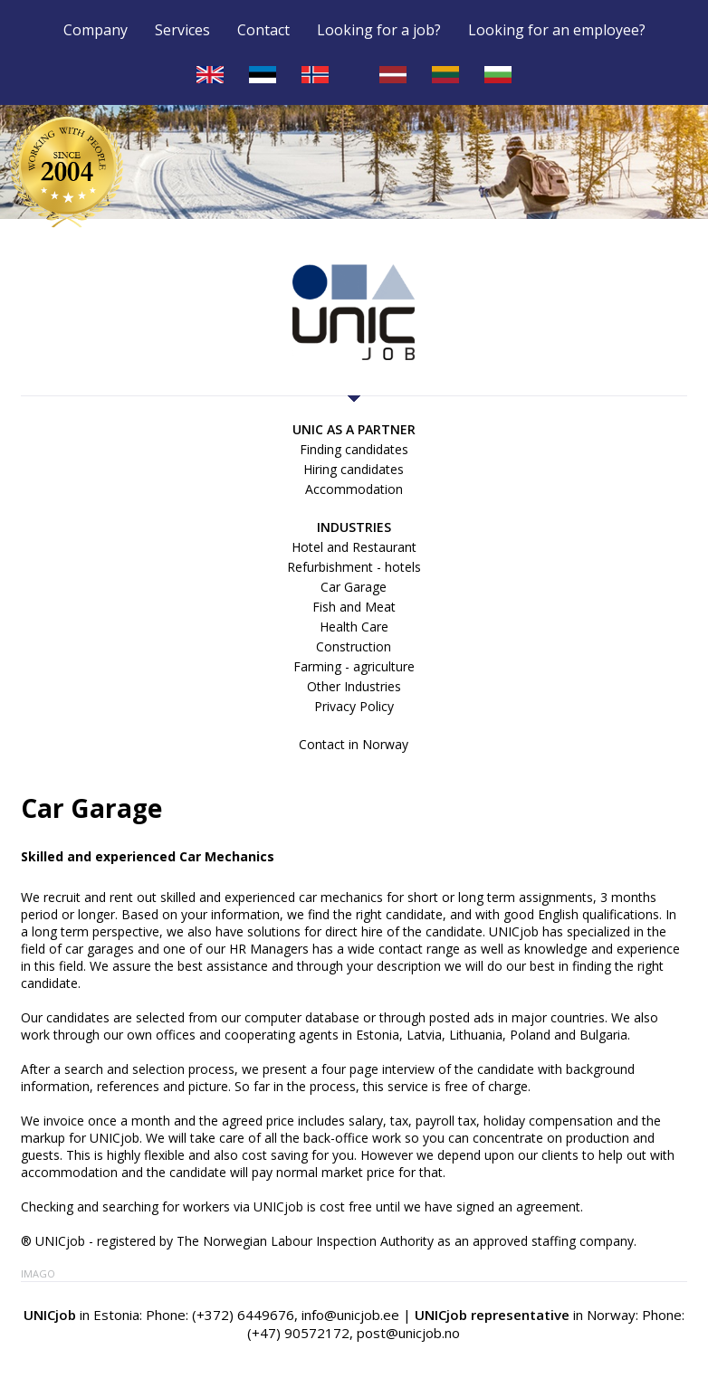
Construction (353, 646)
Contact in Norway (353, 744)
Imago (38, 1273)
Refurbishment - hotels (354, 566)
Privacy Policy (354, 706)
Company (95, 31)
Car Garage (354, 586)
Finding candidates (354, 449)
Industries (354, 527)
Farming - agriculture (354, 666)
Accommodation (354, 489)
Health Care (354, 626)
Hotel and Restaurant (354, 547)
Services (182, 31)
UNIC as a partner (354, 429)
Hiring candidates (353, 469)
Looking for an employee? (557, 31)
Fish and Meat (354, 606)
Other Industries (354, 686)
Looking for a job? (379, 31)
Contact (263, 31)
